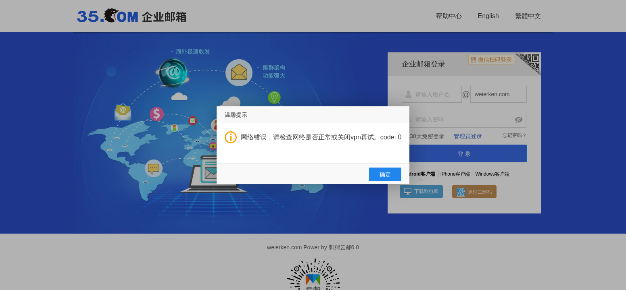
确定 (385, 174)
